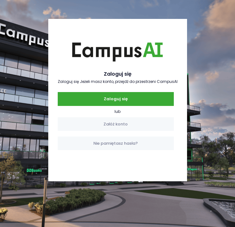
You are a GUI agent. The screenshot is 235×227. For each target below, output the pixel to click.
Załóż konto (115, 124)
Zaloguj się (116, 99)
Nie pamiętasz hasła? (115, 143)
